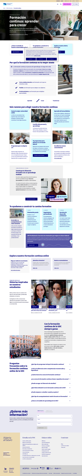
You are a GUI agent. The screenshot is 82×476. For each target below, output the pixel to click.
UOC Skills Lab (25, 453)
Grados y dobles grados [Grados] (27, 440)
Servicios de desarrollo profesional (63, 214)
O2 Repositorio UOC (45, 450)
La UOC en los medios (65, 445)
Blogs (62, 444)
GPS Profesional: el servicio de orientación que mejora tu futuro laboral (48, 236)
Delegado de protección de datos (66, 473)
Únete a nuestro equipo (46, 449)
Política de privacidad (56, 473)
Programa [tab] (41, 410)
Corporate (58, 1)
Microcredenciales (45, 444)
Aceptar (30, 59)
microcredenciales (58, 158)
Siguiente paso (42, 427)
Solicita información (67, 4)
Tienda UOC (63, 447)
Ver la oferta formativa (15, 270)
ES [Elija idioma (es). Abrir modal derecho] (58, 4)
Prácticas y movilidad (45, 445)
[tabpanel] (54, 422)
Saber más (35, 268)
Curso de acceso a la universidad (28, 457)
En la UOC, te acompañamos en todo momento (16, 221)
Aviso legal (50, 473)
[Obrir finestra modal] (36, 306)
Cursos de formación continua (28, 450)
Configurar (52, 59)
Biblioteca (43, 440)
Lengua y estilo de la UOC (46, 452)
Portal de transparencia (46, 454)
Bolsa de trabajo (45, 447)
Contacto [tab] (49, 410)
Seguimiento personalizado (48, 213)
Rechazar (41, 59)
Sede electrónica (45, 456)
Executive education (26, 447)
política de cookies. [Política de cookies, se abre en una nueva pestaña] (37, 55)
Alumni (62, 1)
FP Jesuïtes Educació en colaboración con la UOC (31, 455)
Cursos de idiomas (26, 452)
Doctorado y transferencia (27, 448)
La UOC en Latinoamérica (27, 458)
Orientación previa (32, 212)
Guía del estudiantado (46, 442)
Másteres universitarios (27, 442)
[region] (41, 55)
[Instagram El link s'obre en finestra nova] (62, 441)
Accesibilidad (75, 473)
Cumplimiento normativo (27, 473)
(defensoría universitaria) (39, 473)
